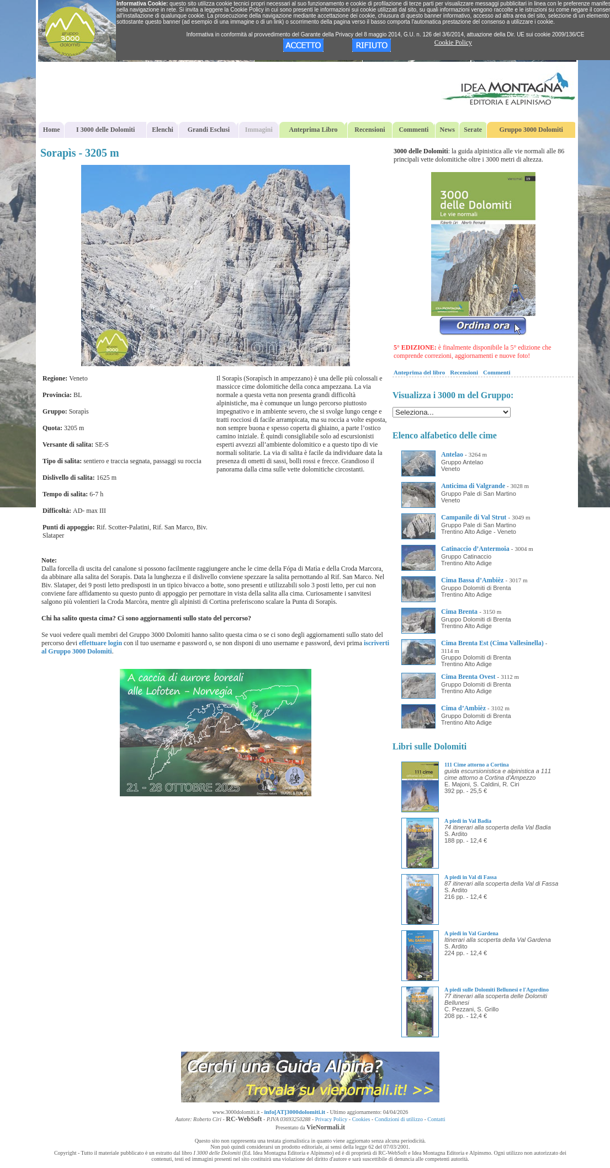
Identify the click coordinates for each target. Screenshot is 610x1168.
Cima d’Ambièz (463, 708)
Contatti (436, 1119)
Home (51, 129)
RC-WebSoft (244, 1119)
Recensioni (369, 129)
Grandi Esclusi (209, 129)
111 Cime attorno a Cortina (476, 765)
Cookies (361, 1119)
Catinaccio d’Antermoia (475, 549)
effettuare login (100, 643)
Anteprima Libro (313, 129)
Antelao (452, 454)
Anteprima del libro (419, 372)
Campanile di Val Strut (473, 517)
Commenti (413, 129)
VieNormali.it (325, 1127)
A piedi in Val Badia (467, 821)
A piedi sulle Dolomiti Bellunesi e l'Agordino (496, 990)
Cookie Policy (453, 42)
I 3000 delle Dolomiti (105, 129)
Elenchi (162, 129)
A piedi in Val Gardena (471, 933)
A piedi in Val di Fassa (470, 877)
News (447, 129)
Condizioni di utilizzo (399, 1119)
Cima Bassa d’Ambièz (472, 580)
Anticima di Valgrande (473, 486)
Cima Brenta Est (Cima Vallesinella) (492, 643)
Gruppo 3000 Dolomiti (531, 129)
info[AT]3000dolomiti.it (295, 1111)
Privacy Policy (331, 1119)
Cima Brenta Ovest (468, 677)
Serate (473, 129)
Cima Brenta (459, 611)
